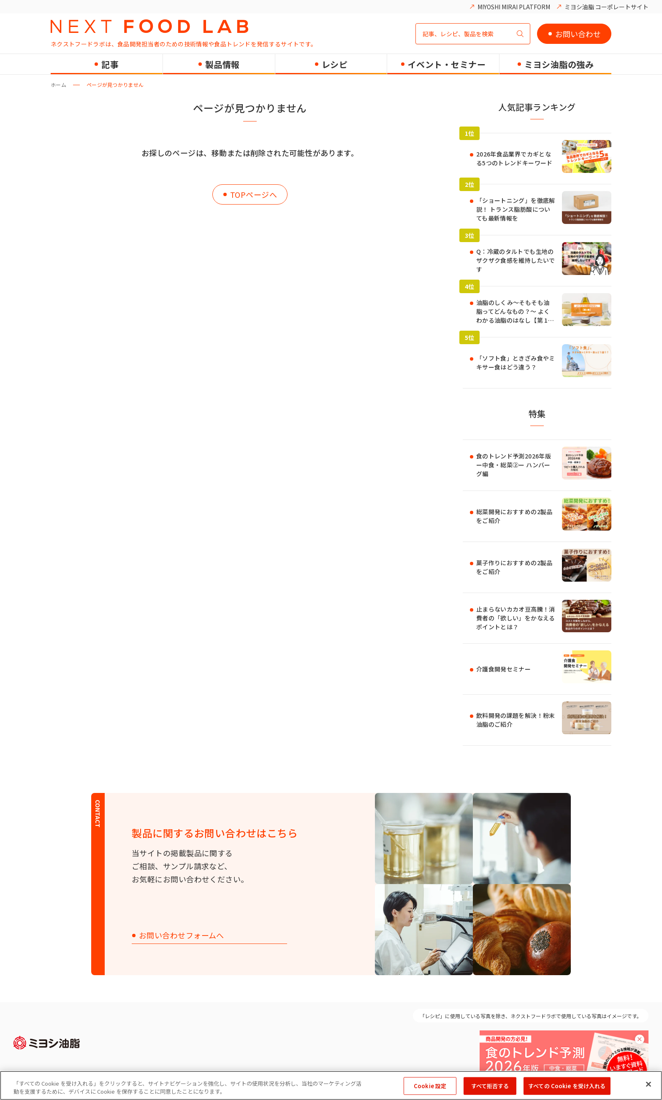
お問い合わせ (578, 33)
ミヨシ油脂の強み (559, 64)
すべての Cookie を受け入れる (566, 1086)
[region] (331, 1085)
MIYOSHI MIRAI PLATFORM (514, 7)
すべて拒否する (490, 1086)
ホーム (58, 84)
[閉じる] (648, 1084)
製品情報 (222, 64)
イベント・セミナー (447, 64)
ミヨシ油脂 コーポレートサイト (606, 7)
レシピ (335, 64)
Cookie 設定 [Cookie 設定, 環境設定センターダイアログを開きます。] (430, 1086)
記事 (110, 64)
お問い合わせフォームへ (181, 936)
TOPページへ (253, 194)
